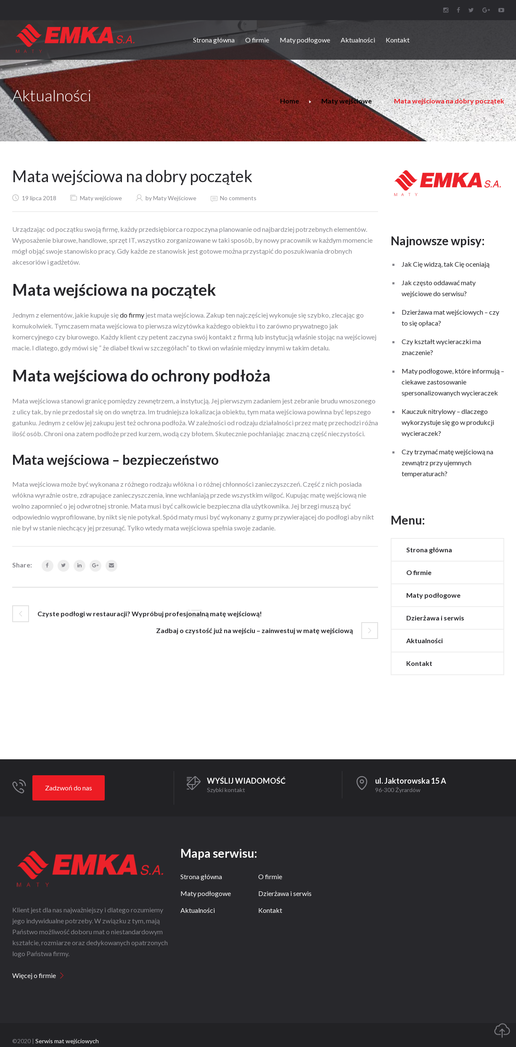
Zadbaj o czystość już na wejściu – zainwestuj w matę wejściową (254, 630)
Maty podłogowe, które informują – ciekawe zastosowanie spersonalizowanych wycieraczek (453, 382)
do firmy (132, 315)
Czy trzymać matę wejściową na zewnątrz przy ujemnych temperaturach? (447, 462)
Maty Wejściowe (174, 197)
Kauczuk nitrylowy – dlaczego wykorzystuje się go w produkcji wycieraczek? (448, 422)
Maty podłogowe (433, 595)
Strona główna (429, 550)
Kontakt (419, 663)
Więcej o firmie (34, 975)
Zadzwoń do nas (68, 788)
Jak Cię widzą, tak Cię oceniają (446, 264)
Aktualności (424, 640)
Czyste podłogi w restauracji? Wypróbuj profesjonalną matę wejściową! (149, 614)
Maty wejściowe (346, 101)
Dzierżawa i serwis (435, 618)
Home (289, 101)
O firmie (418, 572)
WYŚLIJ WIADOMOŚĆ (246, 780)
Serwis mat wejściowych (67, 1040)
